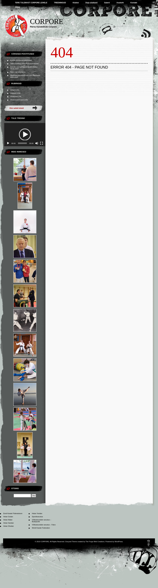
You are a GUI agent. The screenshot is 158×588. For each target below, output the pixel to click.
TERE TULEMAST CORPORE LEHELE (31, 3)
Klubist (76, 3)
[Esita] (8, 143)
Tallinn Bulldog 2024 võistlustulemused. (24, 63)
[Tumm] (36, 143)
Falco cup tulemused (17, 72)
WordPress (119, 541)
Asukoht (120, 3)
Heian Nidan (7, 520)
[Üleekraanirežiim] (41, 143)
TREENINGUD (60, 3)
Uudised (13, 93)
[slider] (22, 143)
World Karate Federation (41, 528)
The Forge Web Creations (95, 541)
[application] (24, 134)
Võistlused (14, 96)
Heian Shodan (8, 526)
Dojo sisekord (91, 3)
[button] (25, 135)
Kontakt (133, 3)
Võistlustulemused (17, 100)
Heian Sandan (8, 523)
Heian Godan (8, 517)
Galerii (107, 3)
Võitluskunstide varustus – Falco (44, 525)
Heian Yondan (37, 513)
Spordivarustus (37, 517)
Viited (17, 7)
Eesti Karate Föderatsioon (12, 513)
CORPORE (46, 21)
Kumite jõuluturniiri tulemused (21, 60)
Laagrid (13, 90)
